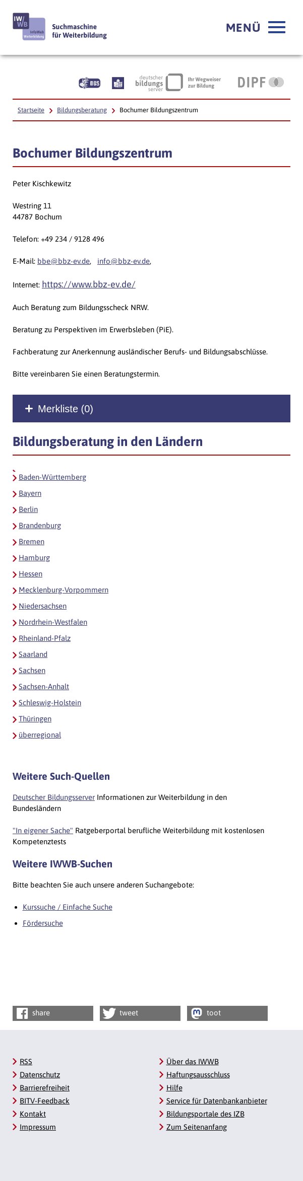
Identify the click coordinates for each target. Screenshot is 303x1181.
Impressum (38, 1127)
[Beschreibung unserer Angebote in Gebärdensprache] (89, 82)
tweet (119, 1013)
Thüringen (35, 718)
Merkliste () (65, 408)
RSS (26, 1061)
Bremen (31, 541)
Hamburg (34, 557)
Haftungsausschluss (198, 1074)
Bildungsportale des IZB (205, 1114)
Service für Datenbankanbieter (216, 1100)
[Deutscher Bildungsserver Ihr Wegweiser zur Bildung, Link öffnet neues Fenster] (178, 82)
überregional (40, 734)
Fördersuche (43, 923)
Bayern (30, 493)
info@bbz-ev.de (123, 261)
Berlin (28, 509)
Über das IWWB (192, 1061)
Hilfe (174, 1087)
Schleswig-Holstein (50, 702)
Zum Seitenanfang (196, 1127)
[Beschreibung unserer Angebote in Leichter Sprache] (118, 82)
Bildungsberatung (82, 110)
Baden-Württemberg (52, 477)
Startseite (31, 110)
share (32, 1013)
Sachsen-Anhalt (44, 686)
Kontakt (33, 1114)
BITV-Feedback (45, 1100)
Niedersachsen (43, 606)
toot (205, 1013)
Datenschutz (40, 1074)
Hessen (30, 573)
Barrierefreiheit (45, 1087)
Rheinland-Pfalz (45, 638)
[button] (255, 27)
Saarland (33, 654)
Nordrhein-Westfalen (53, 622)
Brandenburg (40, 525)
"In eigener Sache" (43, 830)
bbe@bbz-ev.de (63, 261)
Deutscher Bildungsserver (54, 797)
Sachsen (32, 670)
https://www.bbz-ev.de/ (89, 284)
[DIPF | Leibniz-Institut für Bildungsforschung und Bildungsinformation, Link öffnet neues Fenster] (260, 82)
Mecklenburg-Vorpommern (63, 589)
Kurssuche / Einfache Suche (67, 907)
